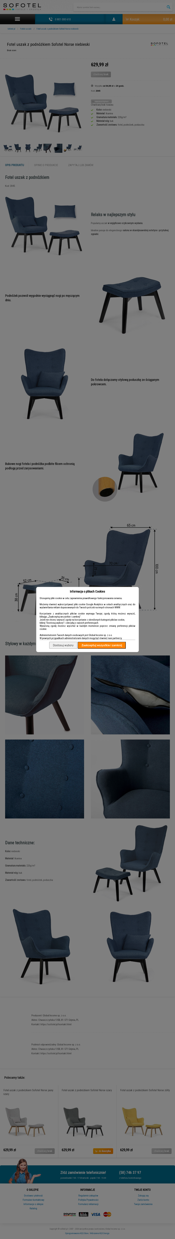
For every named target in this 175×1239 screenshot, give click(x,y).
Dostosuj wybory (63, 645)
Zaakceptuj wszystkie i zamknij (102, 645)
